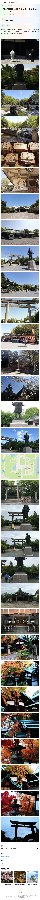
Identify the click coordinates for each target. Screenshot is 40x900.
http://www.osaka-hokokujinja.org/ (10, 863)
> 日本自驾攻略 (10, 5)
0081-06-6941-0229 (6, 856)
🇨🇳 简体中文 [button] (13, 2)
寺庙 (8, 25)
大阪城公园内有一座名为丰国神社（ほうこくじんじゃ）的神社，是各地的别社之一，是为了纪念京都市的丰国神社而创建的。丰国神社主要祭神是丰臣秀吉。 (20, 31)
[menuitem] (4, 2)
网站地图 (20, 892)
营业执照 (31, 895)
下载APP (4, 2)
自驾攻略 (3, 5)
